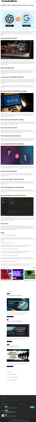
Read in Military (10, 366)
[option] (6, 275)
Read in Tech (9, 341)
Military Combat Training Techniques (13, 346)
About (13, 420)
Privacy (16, 420)
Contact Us (9, 420)
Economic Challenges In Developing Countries (14, 295)
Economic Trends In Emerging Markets (13, 377)
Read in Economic (10, 316)
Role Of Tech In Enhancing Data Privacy (17, 280)
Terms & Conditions (26, 420)
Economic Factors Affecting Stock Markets (6, 280)
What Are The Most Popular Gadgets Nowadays (15, 321)
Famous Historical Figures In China (13, 374)
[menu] (33, 1)
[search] (31, 1)
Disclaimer (20, 420)
